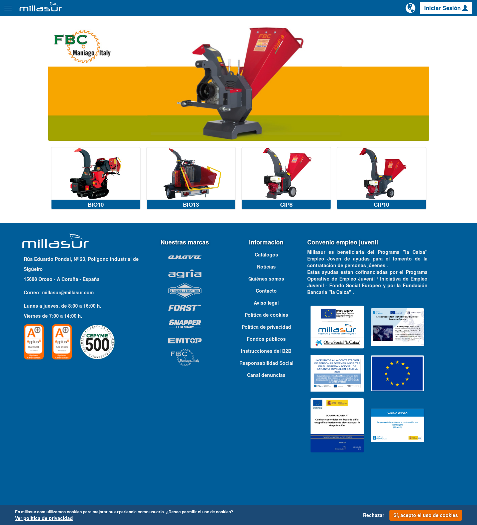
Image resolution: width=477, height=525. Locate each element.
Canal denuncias (266, 387)
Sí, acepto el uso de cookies (425, 515)
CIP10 (381, 217)
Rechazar (373, 515)
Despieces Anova (359, 26)
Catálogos (434, 26)
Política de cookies (266, 327)
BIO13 (191, 217)
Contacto (463, 26)
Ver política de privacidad (44, 518)
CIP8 (286, 217)
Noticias (266, 279)
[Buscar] (385, 11)
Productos (80, 11)
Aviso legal (266, 315)
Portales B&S (401, 26)
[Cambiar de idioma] (410, 10)
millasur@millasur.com (68, 304)
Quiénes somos (266, 291)
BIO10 (96, 217)
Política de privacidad (266, 339)
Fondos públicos (266, 351)
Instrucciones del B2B (266, 363)
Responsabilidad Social (266, 375)
